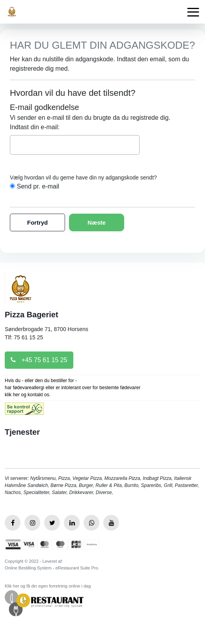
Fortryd (37, 222)
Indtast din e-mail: (35, 127)
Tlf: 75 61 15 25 (24, 337)
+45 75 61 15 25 (39, 360)
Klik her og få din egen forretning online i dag (48, 586)
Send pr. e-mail (38, 186)
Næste (97, 222)
